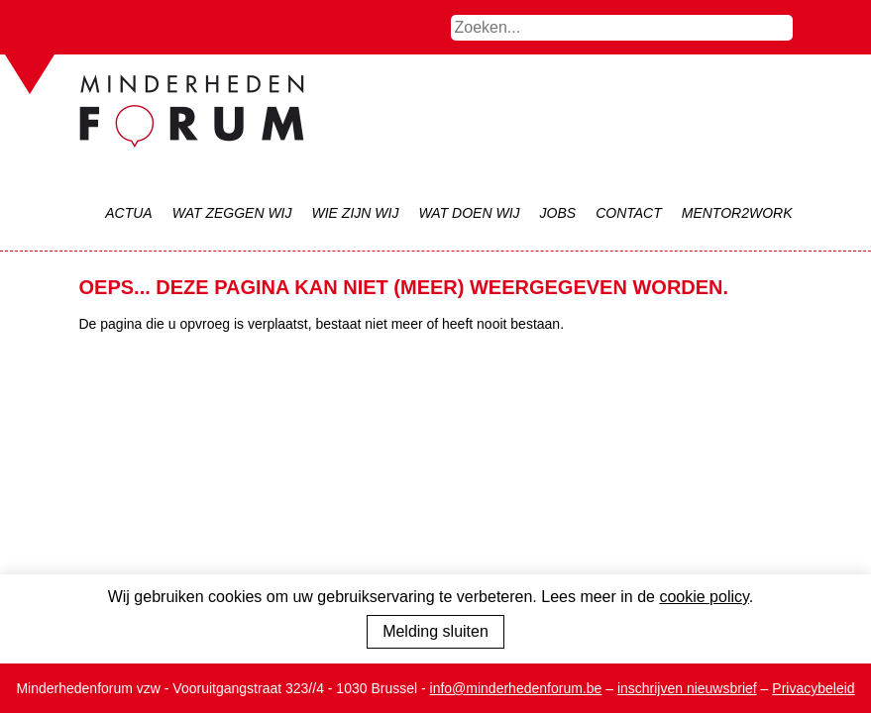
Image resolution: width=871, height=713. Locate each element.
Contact (629, 213)
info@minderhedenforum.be (516, 688)
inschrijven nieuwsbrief (687, 688)
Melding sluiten (435, 631)
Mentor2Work (737, 213)
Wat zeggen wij (232, 213)
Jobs (558, 213)
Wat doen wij (468, 213)
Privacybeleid (813, 688)
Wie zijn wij (355, 213)
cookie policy (703, 596)
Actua (128, 213)
